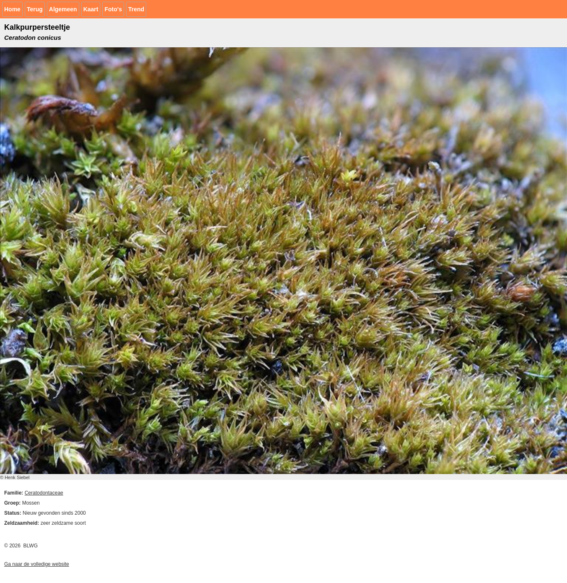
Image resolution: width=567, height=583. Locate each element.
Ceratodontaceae (44, 493)
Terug (35, 9)
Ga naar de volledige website (36, 564)
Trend (136, 9)
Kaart (90, 9)
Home (12, 9)
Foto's (113, 9)
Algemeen (63, 9)
